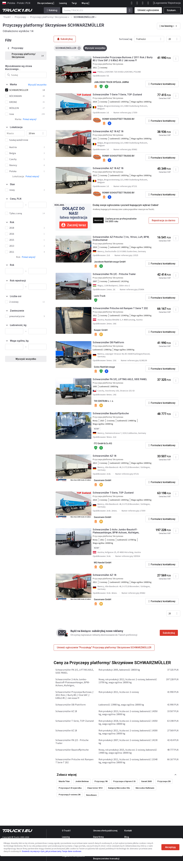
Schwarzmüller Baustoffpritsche (111, 413)
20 (169, 38)
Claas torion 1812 (94, 788)
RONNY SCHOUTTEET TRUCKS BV (118, 119)
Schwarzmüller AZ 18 (104, 455)
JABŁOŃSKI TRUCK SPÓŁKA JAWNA (111, 82)
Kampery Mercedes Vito (119, 788)
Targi (74, 3)
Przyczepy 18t (101, 781)
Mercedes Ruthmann (145, 788)
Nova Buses (91, 795)
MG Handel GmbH (102, 562)
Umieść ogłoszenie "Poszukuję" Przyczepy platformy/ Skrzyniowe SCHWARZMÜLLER (104, 647)
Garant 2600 (146, 781)
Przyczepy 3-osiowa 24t (69, 794)
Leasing (63, 3)
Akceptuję (170, 847)
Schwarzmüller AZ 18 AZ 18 (108, 131)
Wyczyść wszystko (25, 359)
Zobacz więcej (66, 774)
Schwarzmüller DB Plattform (108, 342)
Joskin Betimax (82, 781)
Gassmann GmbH (102, 480)
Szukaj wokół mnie (18, 139)
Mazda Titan (64, 781)
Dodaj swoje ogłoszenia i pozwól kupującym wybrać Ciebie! (125, 205)
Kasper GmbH (101, 330)
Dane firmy (98, 837)
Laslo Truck (99, 296)
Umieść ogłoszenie (148, 10)
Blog (126, 837)
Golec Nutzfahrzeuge (104, 367)
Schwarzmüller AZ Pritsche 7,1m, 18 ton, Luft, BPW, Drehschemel (121, 238)
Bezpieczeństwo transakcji (106, 858)
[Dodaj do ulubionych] (175, 58)
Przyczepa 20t (164, 781)
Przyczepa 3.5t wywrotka (70, 788)
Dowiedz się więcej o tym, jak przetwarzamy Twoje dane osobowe (51, 851)
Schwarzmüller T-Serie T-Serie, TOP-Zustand (117, 94)
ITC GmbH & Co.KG (103, 443)
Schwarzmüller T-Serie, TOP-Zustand (113, 492)
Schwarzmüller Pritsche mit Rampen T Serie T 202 (120, 308)
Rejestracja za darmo (163, 220)
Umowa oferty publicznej (105, 830)
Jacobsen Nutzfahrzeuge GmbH (110, 262)
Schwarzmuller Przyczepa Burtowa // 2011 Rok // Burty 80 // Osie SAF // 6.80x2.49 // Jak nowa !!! (123, 59)
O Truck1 (66, 830)
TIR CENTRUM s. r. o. (104, 401)
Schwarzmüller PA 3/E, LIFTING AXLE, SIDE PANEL (120, 379)
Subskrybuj (169, 632)
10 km (32, 133)
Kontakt (128, 830)
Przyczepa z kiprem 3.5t (124, 781)
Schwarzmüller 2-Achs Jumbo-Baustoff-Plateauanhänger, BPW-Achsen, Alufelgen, (116, 531)
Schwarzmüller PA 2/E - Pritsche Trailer (114, 274)
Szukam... (172, 10)
